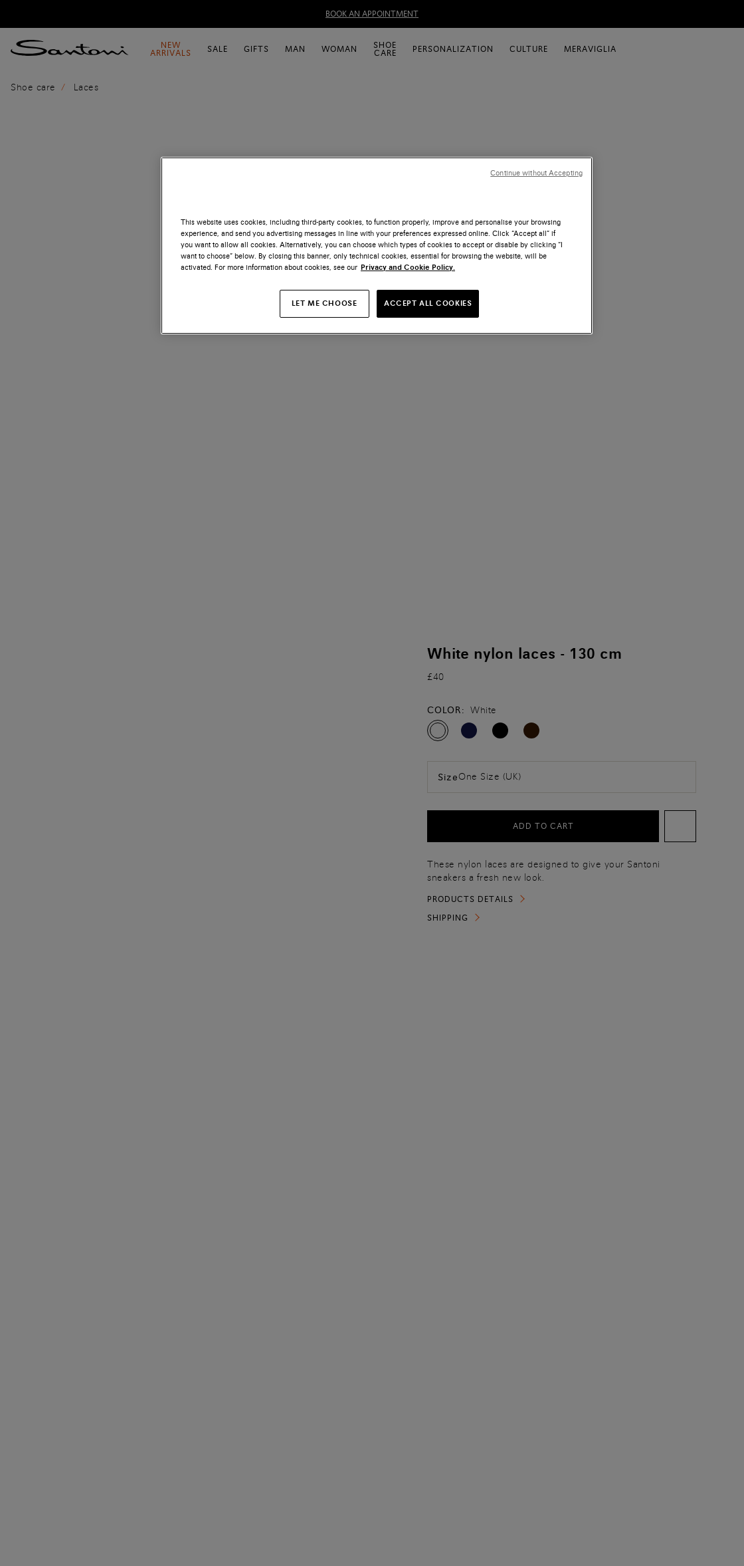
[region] (377, 245)
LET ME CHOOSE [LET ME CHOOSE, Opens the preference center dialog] (324, 303)
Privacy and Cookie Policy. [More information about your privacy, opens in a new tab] (408, 267)
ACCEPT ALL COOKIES (428, 303)
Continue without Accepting (536, 173)
